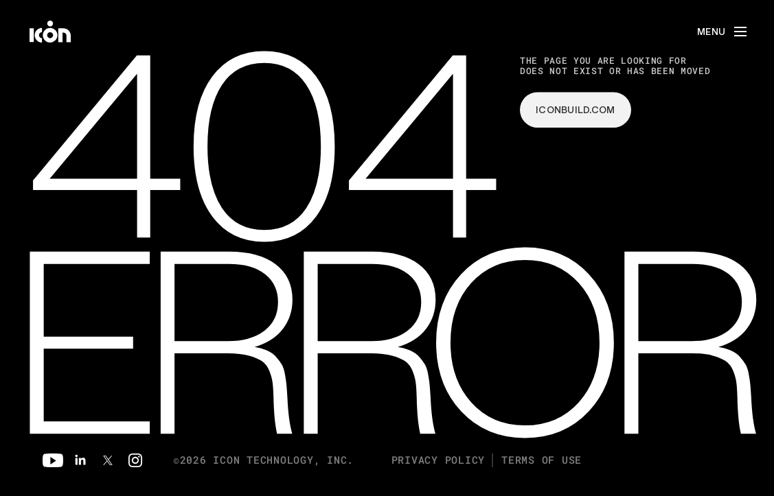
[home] (50, 32)
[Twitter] (108, 460)
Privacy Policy (438, 460)
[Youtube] (53, 460)
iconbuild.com (575, 109)
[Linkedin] (80, 460)
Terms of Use (541, 460)
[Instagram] (135, 460)
